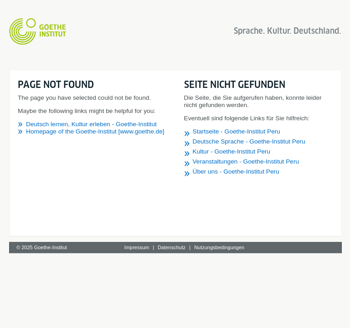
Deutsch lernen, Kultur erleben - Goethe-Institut (91, 124)
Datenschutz (171, 247)
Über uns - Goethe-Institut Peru (236, 171)
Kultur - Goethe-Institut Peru (231, 151)
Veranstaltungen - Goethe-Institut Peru (246, 161)
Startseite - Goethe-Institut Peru (236, 131)
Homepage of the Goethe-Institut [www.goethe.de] (95, 131)
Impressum (136, 247)
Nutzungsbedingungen (219, 247)
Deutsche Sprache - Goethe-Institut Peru (249, 141)
